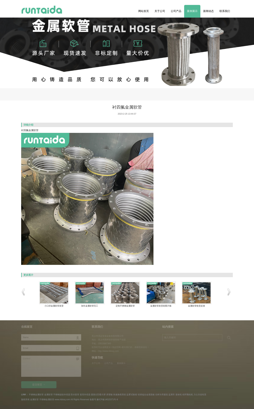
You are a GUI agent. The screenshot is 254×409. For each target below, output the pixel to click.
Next (8, 62)
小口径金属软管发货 (54, 306)
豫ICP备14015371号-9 (107, 399)
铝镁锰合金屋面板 (146, 394)
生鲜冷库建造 (161, 394)
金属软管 (48, 394)
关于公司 (160, 11)
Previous (245, 62)
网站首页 (143, 11)
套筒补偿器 (85, 394)
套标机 (179, 394)
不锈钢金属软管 (36, 394)
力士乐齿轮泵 (200, 394)
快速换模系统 (119, 394)
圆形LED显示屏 (98, 394)
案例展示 (192, 11)
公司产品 (176, 11)
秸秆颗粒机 (187, 394)
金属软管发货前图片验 (160, 306)
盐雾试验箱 (131, 394)
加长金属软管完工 (89, 306)
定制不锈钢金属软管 (125, 306)
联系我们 (224, 11)
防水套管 (75, 394)
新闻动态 (208, 11)
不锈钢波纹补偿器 (61, 394)
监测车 (171, 394)
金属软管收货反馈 (196, 306)
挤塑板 (109, 394)
